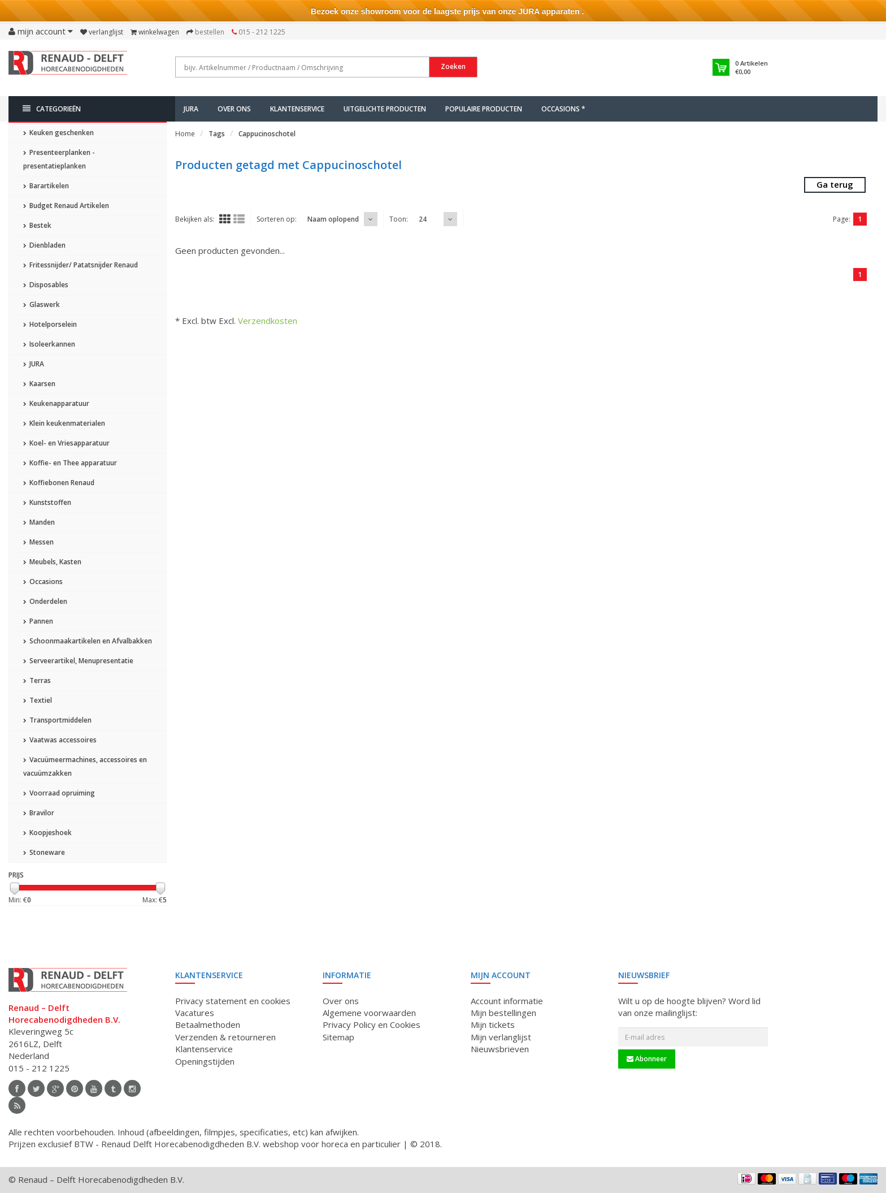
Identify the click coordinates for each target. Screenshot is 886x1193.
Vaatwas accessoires (60, 740)
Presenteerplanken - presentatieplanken (59, 159)
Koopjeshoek (47, 832)
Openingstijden (204, 1061)
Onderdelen (45, 601)
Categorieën (52, 109)
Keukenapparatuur (56, 403)
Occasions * (563, 109)
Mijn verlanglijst (501, 1037)
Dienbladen (44, 245)
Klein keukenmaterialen (64, 423)
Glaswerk (41, 304)
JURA (191, 109)
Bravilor (38, 813)
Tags (217, 134)
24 (423, 219)
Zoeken (453, 66)
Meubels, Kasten (52, 562)
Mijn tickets (493, 1024)
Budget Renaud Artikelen (66, 205)
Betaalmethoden (207, 1024)
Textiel (37, 700)
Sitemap (338, 1037)
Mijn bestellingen (503, 1012)
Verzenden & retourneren (225, 1037)
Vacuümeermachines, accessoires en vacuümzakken (85, 766)
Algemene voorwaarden (369, 1012)
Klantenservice (297, 109)
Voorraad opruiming (59, 793)
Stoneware (44, 852)
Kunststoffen (47, 502)
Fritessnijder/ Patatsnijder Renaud (80, 265)
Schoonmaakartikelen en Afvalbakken (87, 641)
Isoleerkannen (49, 344)
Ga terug (834, 184)
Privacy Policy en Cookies (371, 1024)
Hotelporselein (50, 324)
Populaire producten (483, 109)
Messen (38, 542)
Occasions (43, 581)
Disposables (45, 284)
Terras (37, 680)
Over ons (234, 109)
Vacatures (194, 1012)
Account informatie (507, 1000)
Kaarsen (39, 383)
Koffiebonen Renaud (58, 482)
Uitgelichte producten (385, 109)
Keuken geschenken (58, 132)
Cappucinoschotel (267, 134)
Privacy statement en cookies (232, 1000)
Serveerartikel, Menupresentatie (78, 660)
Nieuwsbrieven (500, 1048)
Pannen (38, 621)
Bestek (37, 225)
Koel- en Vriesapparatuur (66, 443)
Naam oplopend (333, 219)
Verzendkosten (267, 320)
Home (185, 134)
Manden (39, 522)
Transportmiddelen (57, 720)
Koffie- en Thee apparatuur (70, 463)
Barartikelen (46, 186)
